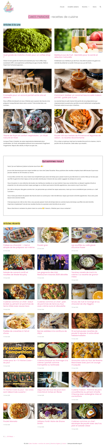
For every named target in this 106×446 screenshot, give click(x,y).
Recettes (86, 6)
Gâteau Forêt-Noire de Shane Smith (51, 422)
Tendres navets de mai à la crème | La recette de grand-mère (85, 274)
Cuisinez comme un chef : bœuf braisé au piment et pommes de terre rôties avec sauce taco (18, 303)
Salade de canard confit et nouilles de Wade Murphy (15, 273)
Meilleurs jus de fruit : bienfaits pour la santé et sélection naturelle (76, 56)
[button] (100, 6)
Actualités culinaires (73, 7)
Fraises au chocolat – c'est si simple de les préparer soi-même (19, 246)
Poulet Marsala (10, 421)
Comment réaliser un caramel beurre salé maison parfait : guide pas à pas (77, 96)
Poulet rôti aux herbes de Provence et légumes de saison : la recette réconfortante (77, 136)
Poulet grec (42, 245)
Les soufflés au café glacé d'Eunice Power (83, 246)
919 (8, 436)
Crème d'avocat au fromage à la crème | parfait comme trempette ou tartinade (52, 362)
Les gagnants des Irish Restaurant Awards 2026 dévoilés (52, 273)
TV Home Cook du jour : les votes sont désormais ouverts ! (18, 390)
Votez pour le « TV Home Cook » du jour (17, 361)
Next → (12, 436)
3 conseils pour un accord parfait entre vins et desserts (24, 96)
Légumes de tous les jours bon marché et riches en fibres (51, 390)
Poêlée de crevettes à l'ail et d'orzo (16, 332)
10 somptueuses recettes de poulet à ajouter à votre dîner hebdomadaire (85, 333)
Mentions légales (55, 443)
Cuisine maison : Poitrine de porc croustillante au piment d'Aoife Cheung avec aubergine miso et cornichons (86, 393)
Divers (94, 7)
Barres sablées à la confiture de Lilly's (52, 332)
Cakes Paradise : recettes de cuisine (39, 443)
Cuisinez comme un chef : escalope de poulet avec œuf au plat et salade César (86, 423)
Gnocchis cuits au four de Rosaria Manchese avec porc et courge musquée (86, 362)
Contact (64, 443)
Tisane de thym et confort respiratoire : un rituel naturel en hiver (25, 136)
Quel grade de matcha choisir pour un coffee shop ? (26, 56)
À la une (62, 7)
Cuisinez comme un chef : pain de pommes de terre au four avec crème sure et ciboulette (51, 303)
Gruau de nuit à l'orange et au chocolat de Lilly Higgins (85, 302)
